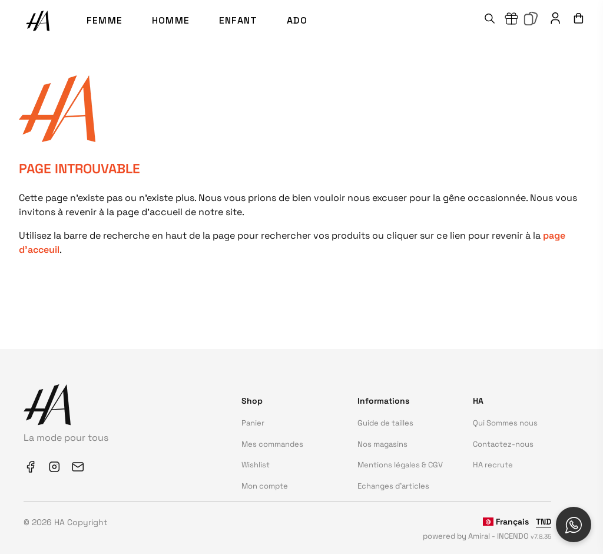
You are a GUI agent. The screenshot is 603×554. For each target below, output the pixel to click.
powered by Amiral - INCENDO (487, 536)
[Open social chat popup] (573, 524)
